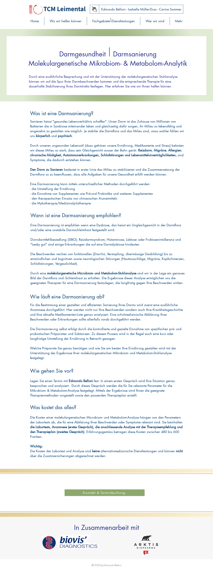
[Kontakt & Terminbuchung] (105, 492)
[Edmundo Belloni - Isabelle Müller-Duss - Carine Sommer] (141, 9)
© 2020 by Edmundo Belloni (106, 565)
